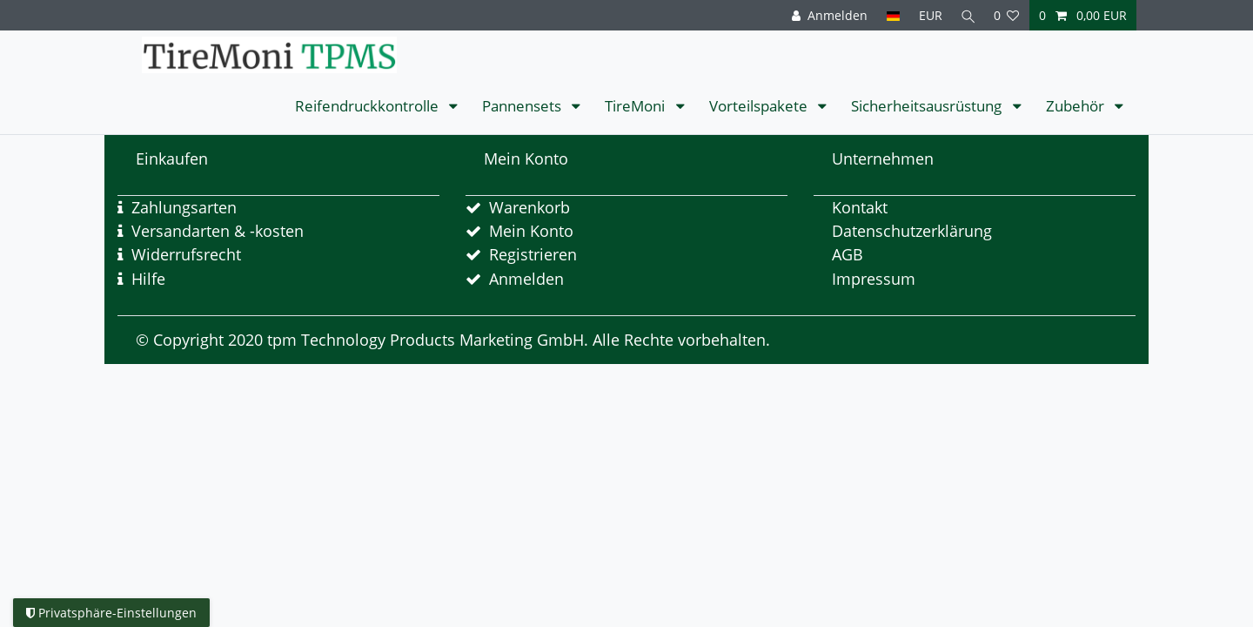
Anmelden (526, 278)
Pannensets (523, 106)
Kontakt (860, 207)
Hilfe (148, 278)
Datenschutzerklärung (912, 230)
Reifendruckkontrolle (368, 106)
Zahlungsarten (184, 207)
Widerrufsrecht (186, 254)
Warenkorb (529, 207)
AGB (847, 254)
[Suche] (966, 15)
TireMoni (636, 106)
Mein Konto (531, 230)
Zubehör (1077, 106)
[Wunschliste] (1006, 15)
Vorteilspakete (760, 106)
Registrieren (533, 254)
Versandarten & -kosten (217, 230)
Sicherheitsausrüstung (928, 106)
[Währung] (927, 15)
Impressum (873, 278)
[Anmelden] (826, 15)
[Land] (890, 15)
